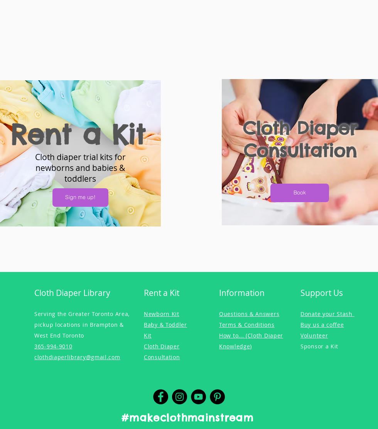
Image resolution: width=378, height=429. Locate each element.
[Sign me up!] (80, 197)
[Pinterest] (217, 396)
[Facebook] (160, 396)
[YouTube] (198, 396)
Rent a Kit (77, 134)
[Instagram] (179, 396)
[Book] (299, 193)
